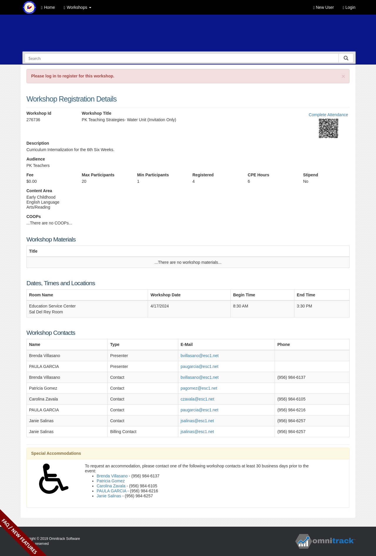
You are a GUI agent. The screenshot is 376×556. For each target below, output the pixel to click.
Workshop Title (96, 113)
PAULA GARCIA (111, 491)
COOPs (33, 216)
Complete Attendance (328, 114)
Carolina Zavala (111, 486)
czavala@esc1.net (197, 399)
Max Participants (98, 175)
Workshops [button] (77, 7)
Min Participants (153, 175)
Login (349, 7)
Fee (29, 175)
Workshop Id (38, 113)
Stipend (310, 175)
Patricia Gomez (111, 481)
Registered (203, 175)
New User (323, 7)
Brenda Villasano (112, 476)
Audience (35, 159)
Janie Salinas (109, 496)
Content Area (39, 190)
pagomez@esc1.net (199, 388)
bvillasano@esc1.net (200, 355)
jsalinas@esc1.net (197, 420)
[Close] (343, 76)
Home (48, 7)
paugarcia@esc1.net (200, 366)
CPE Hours (258, 175)
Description (37, 143)
